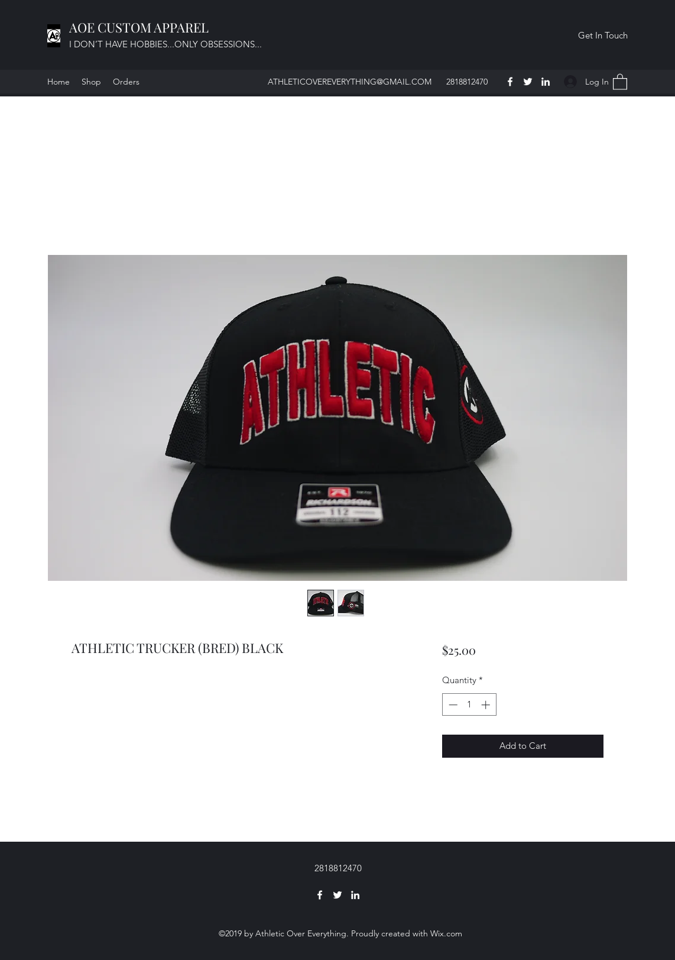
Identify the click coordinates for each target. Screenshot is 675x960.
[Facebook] (510, 82)
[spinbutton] (469, 705)
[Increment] (487, 705)
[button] (602, 35)
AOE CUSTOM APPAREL (140, 27)
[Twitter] (528, 82)
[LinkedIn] (545, 82)
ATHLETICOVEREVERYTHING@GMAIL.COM (349, 81)
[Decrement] (452, 705)
